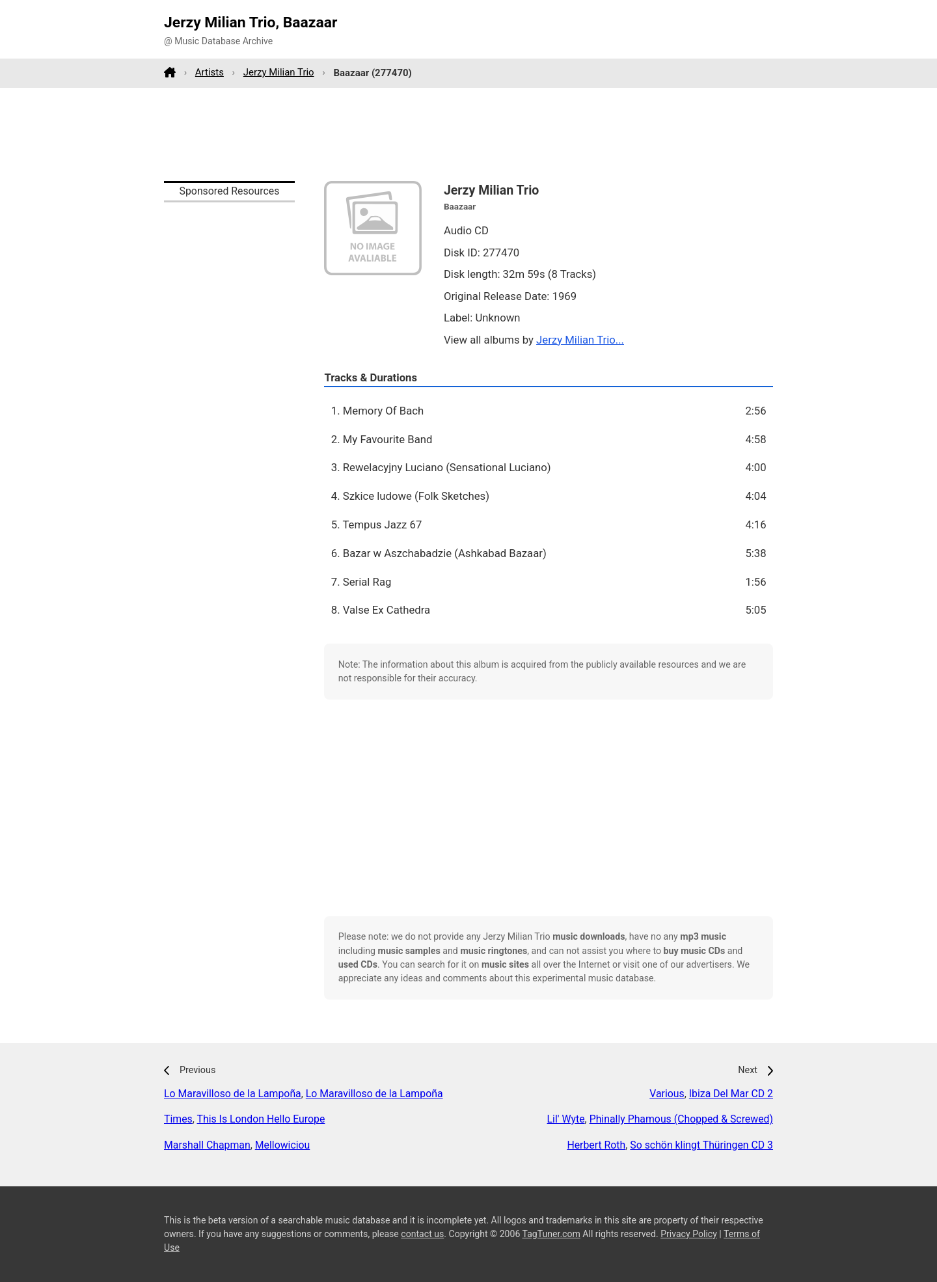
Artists (209, 72)
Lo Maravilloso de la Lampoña (232, 1093)
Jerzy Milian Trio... (580, 339)
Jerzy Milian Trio (278, 72)
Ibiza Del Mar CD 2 (731, 1093)
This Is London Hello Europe (261, 1119)
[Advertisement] (468, 134)
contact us (422, 1234)
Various (666, 1093)
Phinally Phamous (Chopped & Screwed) (681, 1119)
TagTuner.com (551, 1234)
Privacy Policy (688, 1234)
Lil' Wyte (566, 1119)
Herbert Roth (596, 1145)
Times (178, 1119)
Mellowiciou (282, 1145)
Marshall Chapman (207, 1145)
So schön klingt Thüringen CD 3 (701, 1145)
